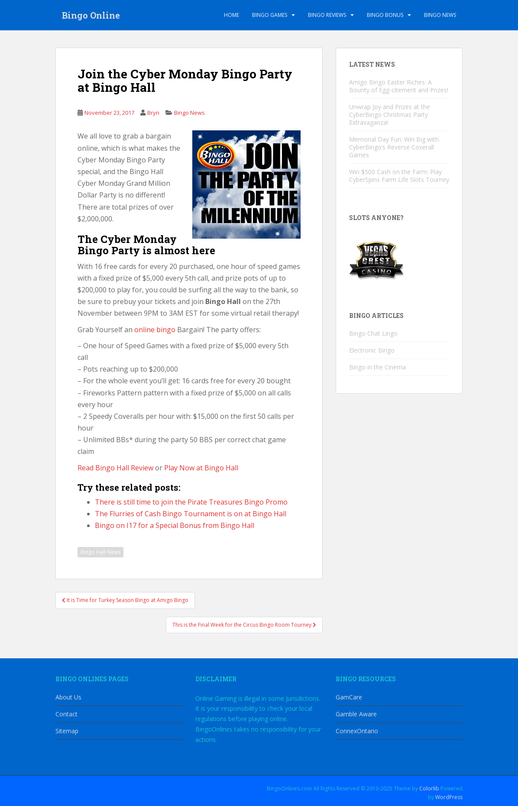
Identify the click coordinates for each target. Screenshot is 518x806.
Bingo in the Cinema (377, 367)
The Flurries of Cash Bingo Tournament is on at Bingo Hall (190, 513)
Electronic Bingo (372, 350)
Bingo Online (91, 15)
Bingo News (440, 15)
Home (231, 15)
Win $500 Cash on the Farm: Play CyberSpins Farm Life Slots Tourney (399, 176)
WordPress (449, 797)
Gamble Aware (356, 714)
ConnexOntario (357, 731)
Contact (66, 714)
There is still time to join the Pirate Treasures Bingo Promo (191, 502)
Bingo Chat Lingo (373, 333)
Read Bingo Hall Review (115, 468)
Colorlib (429, 788)
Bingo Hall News (100, 552)
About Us (68, 697)
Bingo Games (269, 15)
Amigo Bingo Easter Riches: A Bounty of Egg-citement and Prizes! (398, 86)
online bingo (154, 329)
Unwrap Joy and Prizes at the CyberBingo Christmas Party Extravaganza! (389, 114)
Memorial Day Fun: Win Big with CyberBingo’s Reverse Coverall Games (394, 147)
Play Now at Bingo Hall (201, 468)
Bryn (153, 113)
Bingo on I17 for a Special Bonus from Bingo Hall (174, 525)
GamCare (349, 697)
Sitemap (66, 731)
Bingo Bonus (385, 15)
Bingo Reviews (327, 15)
